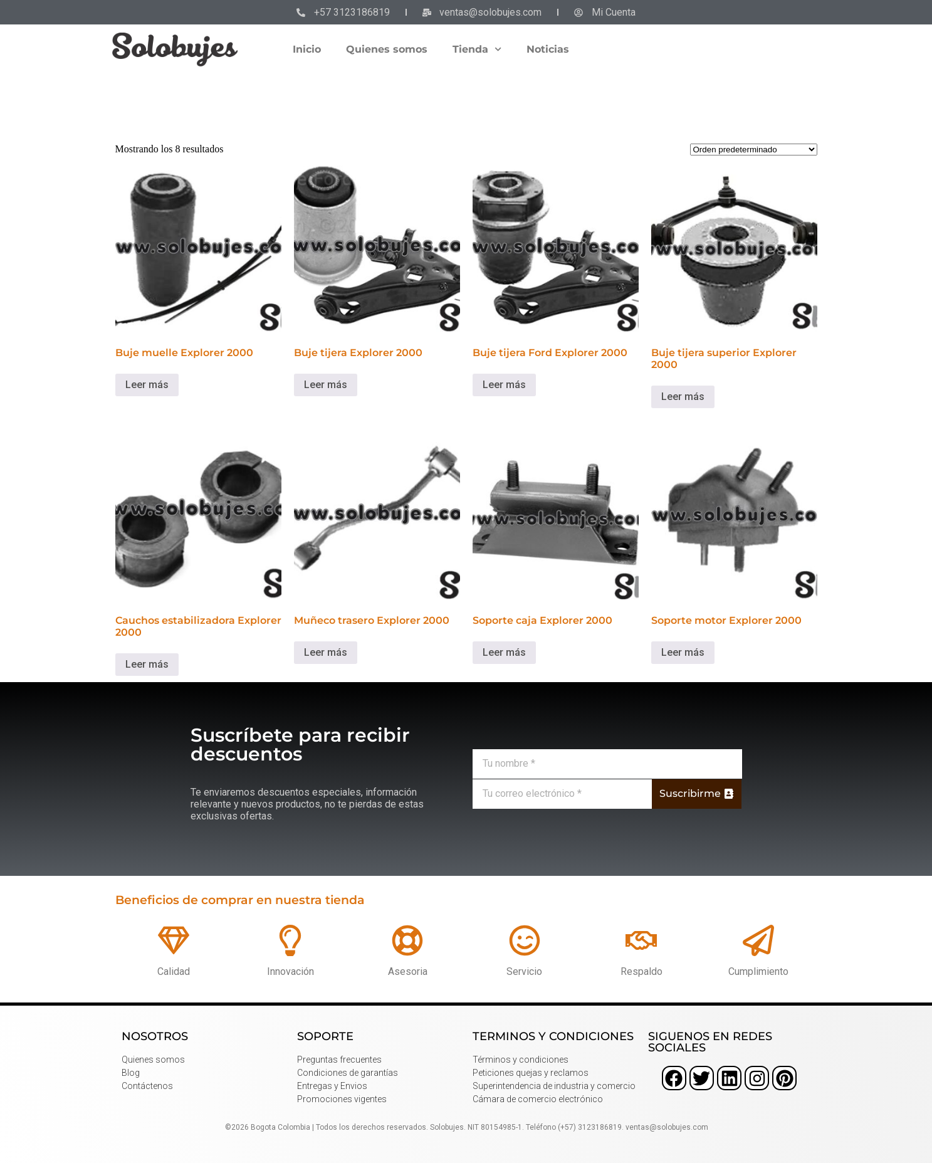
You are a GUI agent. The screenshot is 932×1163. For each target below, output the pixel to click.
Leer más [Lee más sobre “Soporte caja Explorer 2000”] (504, 652)
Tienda (477, 49)
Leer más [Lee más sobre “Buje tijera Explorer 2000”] (325, 385)
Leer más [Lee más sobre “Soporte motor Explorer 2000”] (682, 652)
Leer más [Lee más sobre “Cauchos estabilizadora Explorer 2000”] (147, 664)
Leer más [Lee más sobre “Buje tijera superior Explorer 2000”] (682, 397)
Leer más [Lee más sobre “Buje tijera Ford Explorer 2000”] (504, 385)
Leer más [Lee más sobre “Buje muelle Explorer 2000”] (147, 385)
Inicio (307, 49)
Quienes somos (386, 49)
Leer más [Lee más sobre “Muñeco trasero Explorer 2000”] (325, 652)
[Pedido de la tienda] (753, 149)
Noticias (547, 49)
